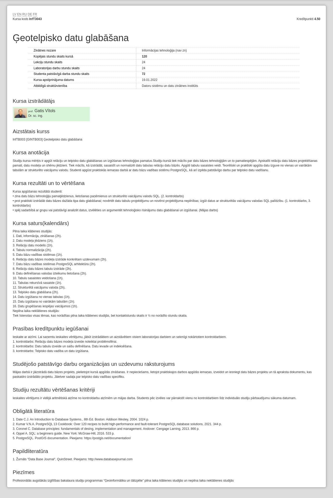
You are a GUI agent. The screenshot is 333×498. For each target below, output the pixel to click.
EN (19, 14)
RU (24, 14)
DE (30, 14)
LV (14, 14)
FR (35, 14)
